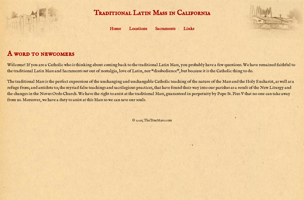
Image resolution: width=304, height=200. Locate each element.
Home (115, 29)
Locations (138, 29)
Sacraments (165, 29)
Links (188, 29)
